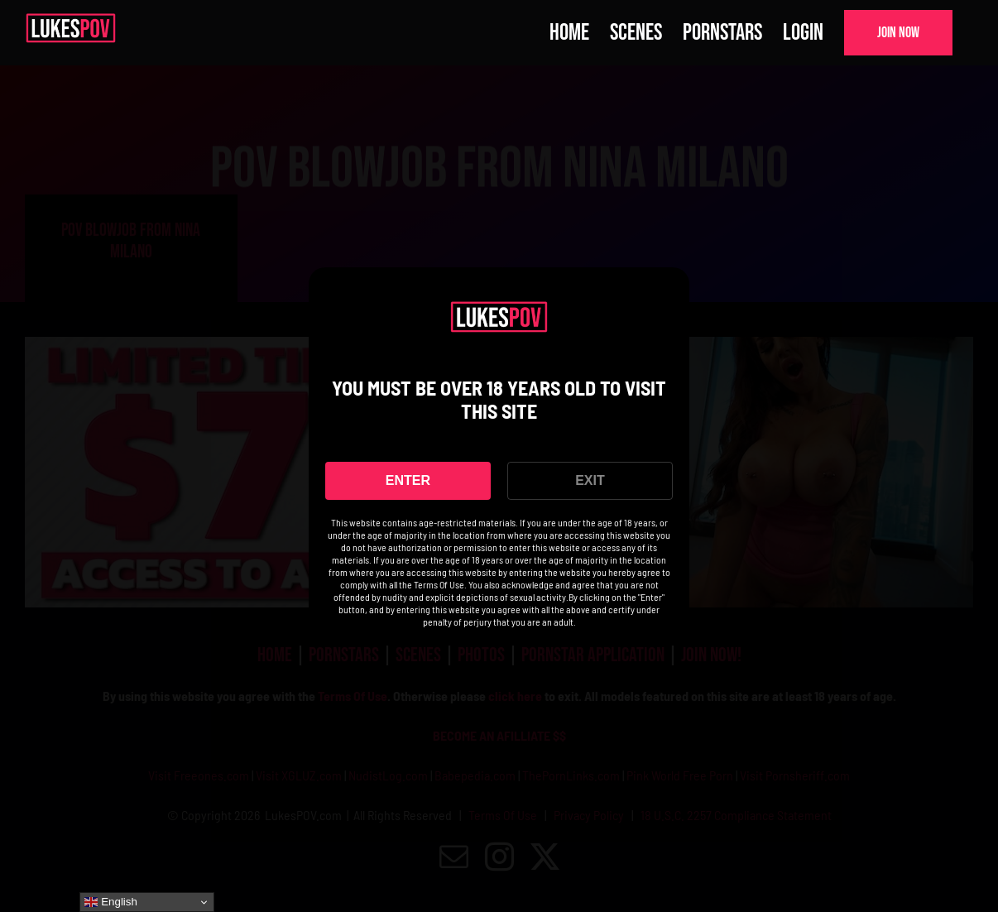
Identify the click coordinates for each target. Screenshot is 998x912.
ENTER (408, 480)
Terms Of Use (439, 584)
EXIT (590, 480)
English (110, 902)
